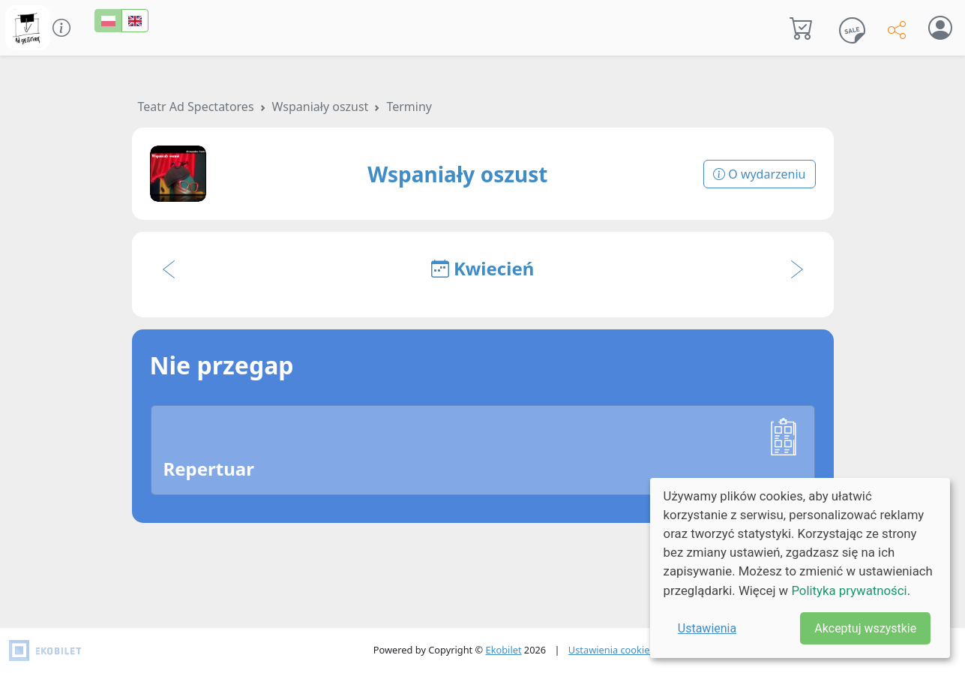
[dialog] (800, 568)
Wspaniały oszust (320, 106)
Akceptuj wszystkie (865, 628)
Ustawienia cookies (611, 649)
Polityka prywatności (849, 590)
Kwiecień (483, 268)
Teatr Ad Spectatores (196, 106)
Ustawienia (707, 628)
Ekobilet (504, 649)
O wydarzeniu (759, 174)
